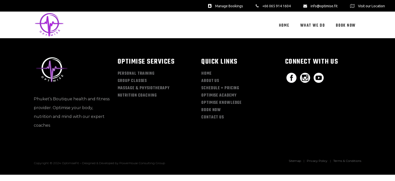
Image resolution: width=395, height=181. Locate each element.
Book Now (211, 110)
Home (206, 73)
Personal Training (136, 73)
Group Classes (132, 81)
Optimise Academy (218, 95)
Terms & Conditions (347, 161)
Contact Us (212, 117)
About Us (210, 81)
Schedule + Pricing (220, 88)
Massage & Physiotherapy (144, 88)
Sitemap (295, 161)
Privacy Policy (317, 161)
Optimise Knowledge (221, 103)
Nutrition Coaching (137, 95)
